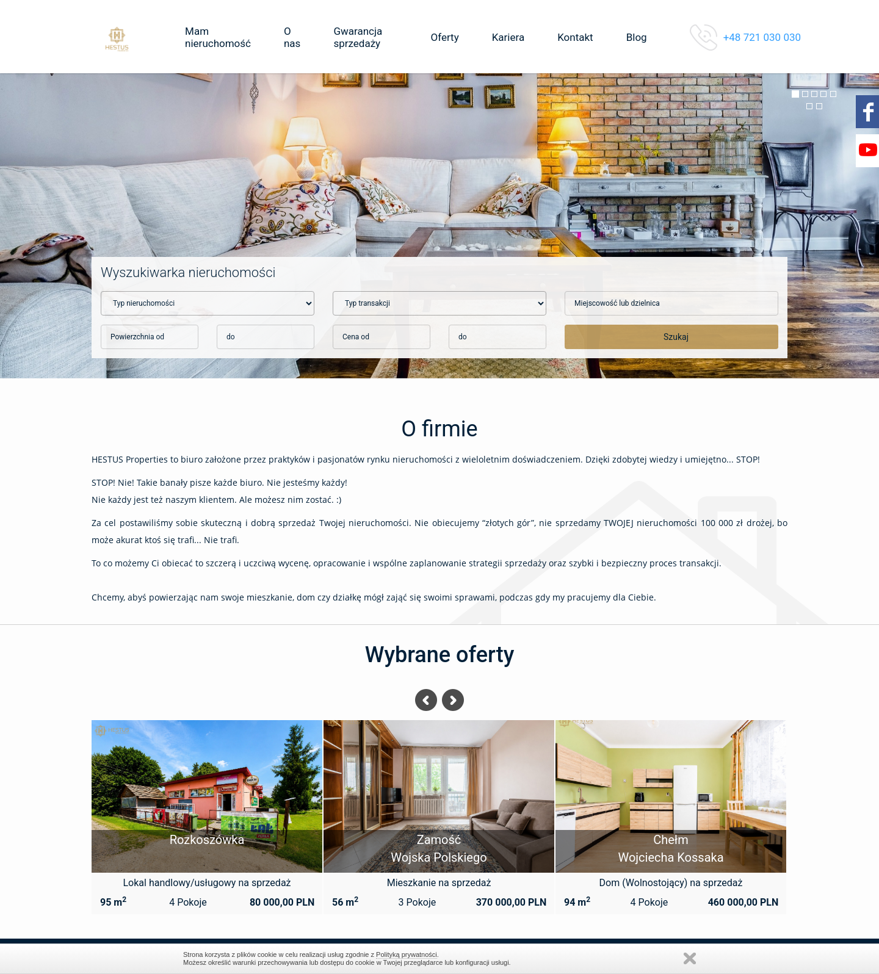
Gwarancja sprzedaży (357, 37)
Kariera (508, 37)
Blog (636, 37)
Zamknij (690, 958)
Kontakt (575, 37)
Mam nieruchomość (218, 37)
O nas (292, 37)
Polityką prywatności (406, 954)
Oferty (444, 37)
